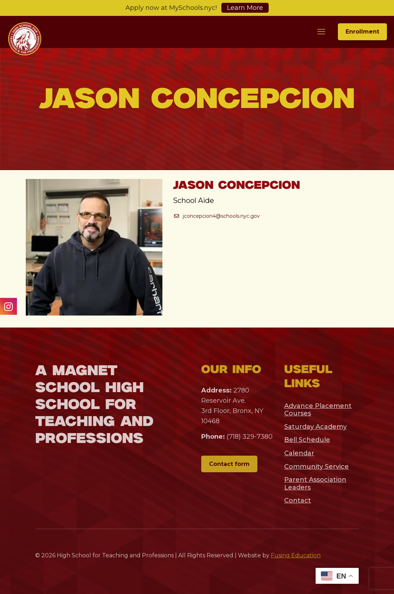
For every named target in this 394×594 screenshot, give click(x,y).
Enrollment (362, 31)
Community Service (316, 466)
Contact (297, 500)
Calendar (299, 453)
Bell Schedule (307, 440)
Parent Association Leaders (315, 483)
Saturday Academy (315, 427)
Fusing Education (296, 555)
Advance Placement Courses (318, 410)
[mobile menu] (321, 32)
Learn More (245, 8)
